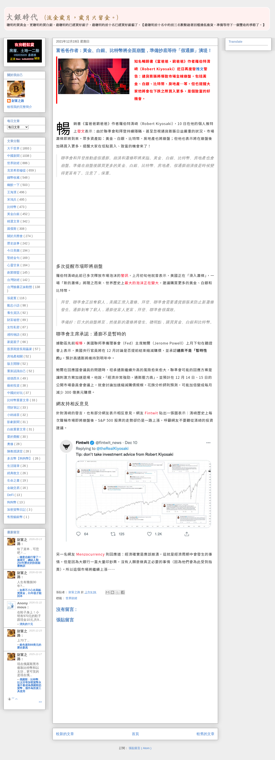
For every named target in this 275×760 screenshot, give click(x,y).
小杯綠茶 (13, 415)
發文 (81, 131)
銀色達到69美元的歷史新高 (29, 646)
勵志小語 (13, 305)
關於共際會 (15, 236)
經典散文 (13, 473)
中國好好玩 (15, 393)
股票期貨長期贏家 (20, 349)
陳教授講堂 (15, 451)
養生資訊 (13, 312)
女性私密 (13, 327)
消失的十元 (26, 624)
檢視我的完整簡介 (19, 107)
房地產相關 (15, 356)
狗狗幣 (12, 502)
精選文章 (13, 221)
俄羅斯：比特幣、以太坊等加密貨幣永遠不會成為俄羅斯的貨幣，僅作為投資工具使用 (29, 685)
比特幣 (12, 207)
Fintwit (151, 412)
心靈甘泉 (13, 265)
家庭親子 (13, 342)
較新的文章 (65, 734)
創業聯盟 (13, 272)
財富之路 (18, 101)
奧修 (10, 444)
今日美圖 (13, 250)
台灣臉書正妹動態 (20, 287)
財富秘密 (13, 320)
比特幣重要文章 (18, 400)
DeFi (10, 495)
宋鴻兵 (12, 199)
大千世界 (13, 148)
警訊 (124, 275)
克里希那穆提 (17, 170)
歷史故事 (13, 243)
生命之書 (13, 480)
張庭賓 (12, 298)
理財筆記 (13, 407)
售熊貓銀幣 (15, 517)
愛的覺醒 (13, 436)
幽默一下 (13, 185)
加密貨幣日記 (17, 509)
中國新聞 (13, 155)
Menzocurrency (90, 554)
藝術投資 (13, 385)
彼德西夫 (13, 378)
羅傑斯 (12, 228)
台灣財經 (13, 280)
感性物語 (13, 334)
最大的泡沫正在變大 (142, 282)
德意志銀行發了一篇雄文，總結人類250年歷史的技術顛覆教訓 (29, 561)
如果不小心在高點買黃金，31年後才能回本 (29, 593)
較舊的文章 (205, 734)
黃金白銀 (13, 214)
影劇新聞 (13, 422)
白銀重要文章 (17, 429)
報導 (79, 343)
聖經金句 (13, 258)
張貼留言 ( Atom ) (140, 748)
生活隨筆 (13, 466)
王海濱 (12, 192)
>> (40, 702)
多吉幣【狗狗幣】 (20, 458)
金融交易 (13, 488)
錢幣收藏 (13, 177)
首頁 (135, 734)
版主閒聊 (13, 363)
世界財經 (71, 598)
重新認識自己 (17, 371)
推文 (200, 68)
